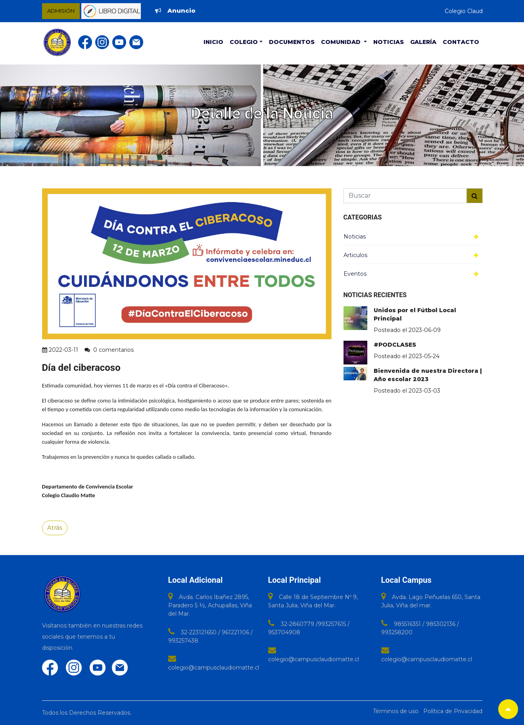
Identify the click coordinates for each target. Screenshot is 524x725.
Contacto (461, 42)
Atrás (54, 527)
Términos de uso (395, 711)
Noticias (388, 42)
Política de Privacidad (452, 711)
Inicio (213, 42)
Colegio (244, 42)
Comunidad (341, 42)
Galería (423, 42)
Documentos (292, 42)
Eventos (355, 273)
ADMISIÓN (61, 11)
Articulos (355, 255)
